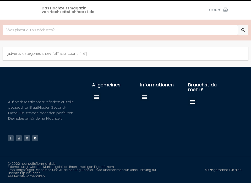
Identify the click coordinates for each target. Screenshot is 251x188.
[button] (96, 96)
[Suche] (243, 30)
